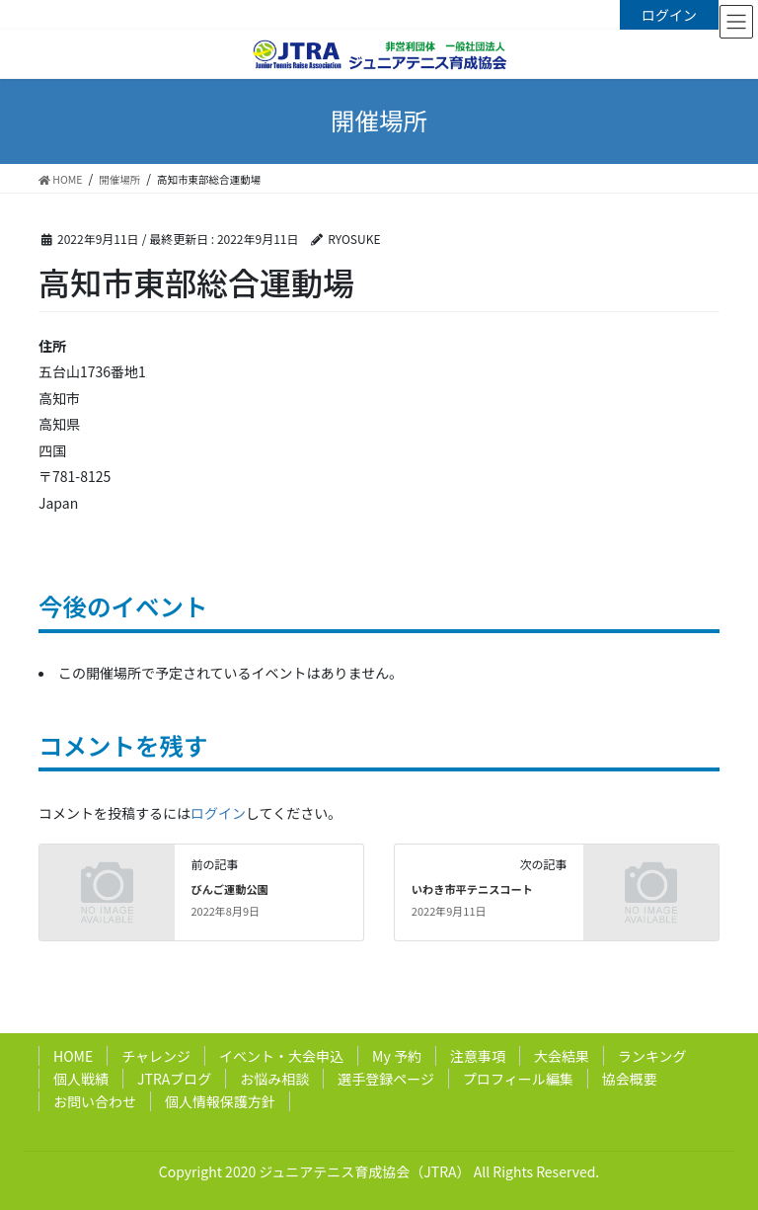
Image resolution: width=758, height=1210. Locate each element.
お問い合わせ (94, 1101)
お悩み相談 (274, 1079)
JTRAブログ (174, 1079)
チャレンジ (155, 1056)
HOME (73, 1056)
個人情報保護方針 (220, 1101)
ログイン (669, 15)
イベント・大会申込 (281, 1056)
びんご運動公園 (228, 889)
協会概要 (629, 1079)
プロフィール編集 (518, 1079)
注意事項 (477, 1056)
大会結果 (561, 1056)
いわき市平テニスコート (472, 889)
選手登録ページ (386, 1079)
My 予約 (396, 1056)
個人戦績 (81, 1079)
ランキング (652, 1056)
